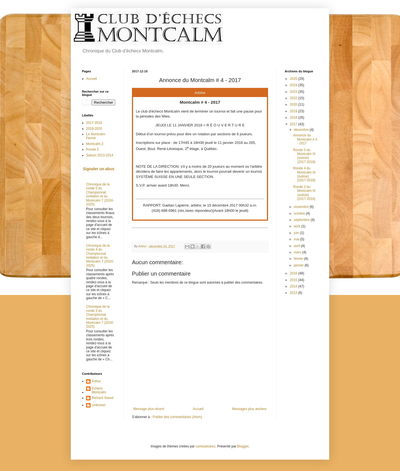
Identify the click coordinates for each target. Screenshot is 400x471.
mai (297, 239)
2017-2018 (94, 123)
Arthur (96, 381)
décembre (302, 130)
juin (297, 233)
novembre (302, 207)
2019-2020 (94, 129)
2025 (294, 79)
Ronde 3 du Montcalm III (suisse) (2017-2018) (304, 193)
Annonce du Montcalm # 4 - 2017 (305, 139)
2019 (294, 111)
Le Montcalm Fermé (95, 136)
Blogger (243, 446)
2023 (294, 92)
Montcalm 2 (94, 144)
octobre (300, 213)
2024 (294, 85)
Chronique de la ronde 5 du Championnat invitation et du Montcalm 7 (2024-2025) (100, 194)
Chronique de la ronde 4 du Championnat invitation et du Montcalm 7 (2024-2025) (100, 256)
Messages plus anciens (249, 409)
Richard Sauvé (103, 398)
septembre (302, 220)
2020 (294, 104)
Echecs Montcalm (99, 390)
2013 (294, 293)
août (297, 226)
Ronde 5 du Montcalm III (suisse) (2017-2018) (304, 156)
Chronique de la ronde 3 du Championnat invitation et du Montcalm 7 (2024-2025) (100, 317)
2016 (294, 273)
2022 (294, 98)
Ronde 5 (92, 149)
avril (297, 246)
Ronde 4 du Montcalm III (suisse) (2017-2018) (304, 174)
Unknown (99, 405)
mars (298, 252)
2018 (294, 117)
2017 (294, 124)
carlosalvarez (205, 446)
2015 (294, 280)
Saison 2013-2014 (99, 155)
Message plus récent (148, 409)
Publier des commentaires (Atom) (177, 417)
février (299, 259)
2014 (294, 286)
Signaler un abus (98, 169)
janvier (299, 265)
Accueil (198, 409)
